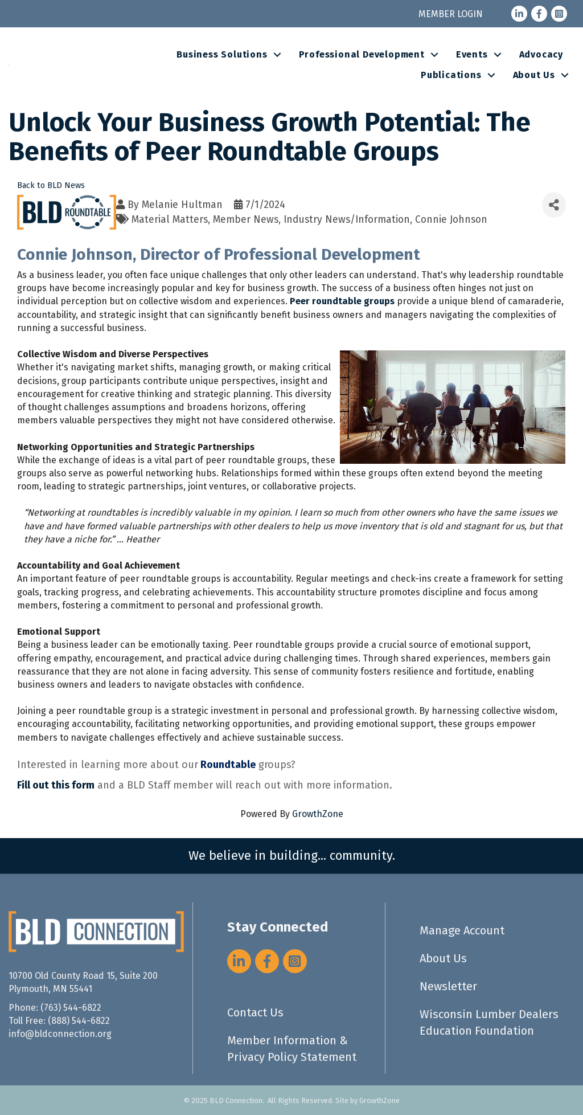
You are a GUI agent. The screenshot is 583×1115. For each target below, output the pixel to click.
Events (472, 54)
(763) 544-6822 (70, 1007)
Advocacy (541, 54)
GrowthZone (317, 813)
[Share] (554, 205)
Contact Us (255, 1012)
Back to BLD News (51, 185)
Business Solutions (221, 54)
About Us (534, 75)
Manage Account (462, 930)
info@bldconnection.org (60, 1033)
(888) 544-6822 (79, 1020)
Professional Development (362, 54)
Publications (451, 75)
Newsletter (448, 986)
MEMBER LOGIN (450, 14)
